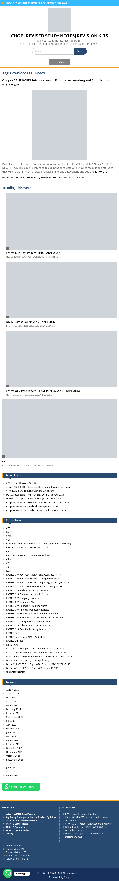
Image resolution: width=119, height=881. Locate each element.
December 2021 (14, 748)
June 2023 (11, 720)
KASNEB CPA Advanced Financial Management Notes (33, 578)
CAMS (9, 535)
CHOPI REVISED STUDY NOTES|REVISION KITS (59, 36)
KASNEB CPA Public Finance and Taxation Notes (30, 625)
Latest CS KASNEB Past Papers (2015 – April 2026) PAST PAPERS (38, 664)
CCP (8, 539)
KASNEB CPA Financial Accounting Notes (26, 605)
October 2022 (13, 728)
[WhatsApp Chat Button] (7, 873)
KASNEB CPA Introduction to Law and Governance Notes (34, 617)
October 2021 (13, 755)
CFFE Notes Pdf (33, 177)
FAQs (9, 570)
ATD (8, 528)
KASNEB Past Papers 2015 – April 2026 (30, 321)
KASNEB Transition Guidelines (21, 820)
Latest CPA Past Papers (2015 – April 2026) (33, 252)
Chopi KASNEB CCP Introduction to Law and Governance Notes (38, 486)
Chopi (67, 877)
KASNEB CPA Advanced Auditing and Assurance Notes (33, 574)
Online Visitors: (13, 845)
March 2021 (12, 775)
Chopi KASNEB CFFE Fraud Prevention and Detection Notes (36, 510)
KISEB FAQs (12, 644)
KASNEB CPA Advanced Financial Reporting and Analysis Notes (37, 582)
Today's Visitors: (14, 852)
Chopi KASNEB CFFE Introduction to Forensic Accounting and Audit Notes (55, 80)
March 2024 (12, 705)
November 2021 (14, 751)
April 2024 (11, 701)
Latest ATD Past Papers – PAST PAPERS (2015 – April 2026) (43, 390)
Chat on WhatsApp (24, 787)
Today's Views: (13, 848)
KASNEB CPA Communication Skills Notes (27, 594)
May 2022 (11, 736)
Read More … (99, 171)
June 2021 (11, 767)
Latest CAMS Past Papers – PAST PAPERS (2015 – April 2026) (36, 652)
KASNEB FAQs (13, 633)
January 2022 (12, 744)
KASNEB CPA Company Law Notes (23, 598)
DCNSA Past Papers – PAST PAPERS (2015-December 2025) (35, 498)
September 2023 (14, 716)
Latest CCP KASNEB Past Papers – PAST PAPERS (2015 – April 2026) (39, 656)
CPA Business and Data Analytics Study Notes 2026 (40, 2)
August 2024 (12, 693)
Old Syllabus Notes (15, 671)
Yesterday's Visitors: (16, 855)
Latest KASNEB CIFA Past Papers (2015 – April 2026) (32, 668)
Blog (8, 531)
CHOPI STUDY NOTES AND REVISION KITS (27, 547)
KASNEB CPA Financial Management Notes (27, 609)
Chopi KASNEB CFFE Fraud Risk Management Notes (32, 506)
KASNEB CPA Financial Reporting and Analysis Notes (32, 613)
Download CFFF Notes (51, 177)
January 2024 (12, 713)
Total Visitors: (13, 858)
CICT (8, 551)
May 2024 (11, 697)
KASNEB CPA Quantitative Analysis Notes (27, 629)
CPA (4, 461)
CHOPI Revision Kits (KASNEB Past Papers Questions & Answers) (38, 543)
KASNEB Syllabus (14, 640)
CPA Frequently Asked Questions (22, 483)
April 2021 (11, 771)
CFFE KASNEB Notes (15, 177)
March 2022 (12, 740)
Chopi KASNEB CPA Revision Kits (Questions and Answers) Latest (38, 502)
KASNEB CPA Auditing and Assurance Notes (28, 590)
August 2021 (12, 763)
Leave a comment (76, 177)
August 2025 (12, 689)
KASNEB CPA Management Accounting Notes (29, 621)
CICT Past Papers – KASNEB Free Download (28, 555)
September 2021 (14, 759)
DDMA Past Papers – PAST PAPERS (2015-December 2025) (35, 494)
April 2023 (11, 724)
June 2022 (11, 732)
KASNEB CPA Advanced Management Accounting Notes (34, 586)
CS (7, 566)
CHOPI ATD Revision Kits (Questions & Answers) (30, 490)
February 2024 (13, 709)
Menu (59, 62)
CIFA (8, 559)
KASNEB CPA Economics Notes (21, 601)
